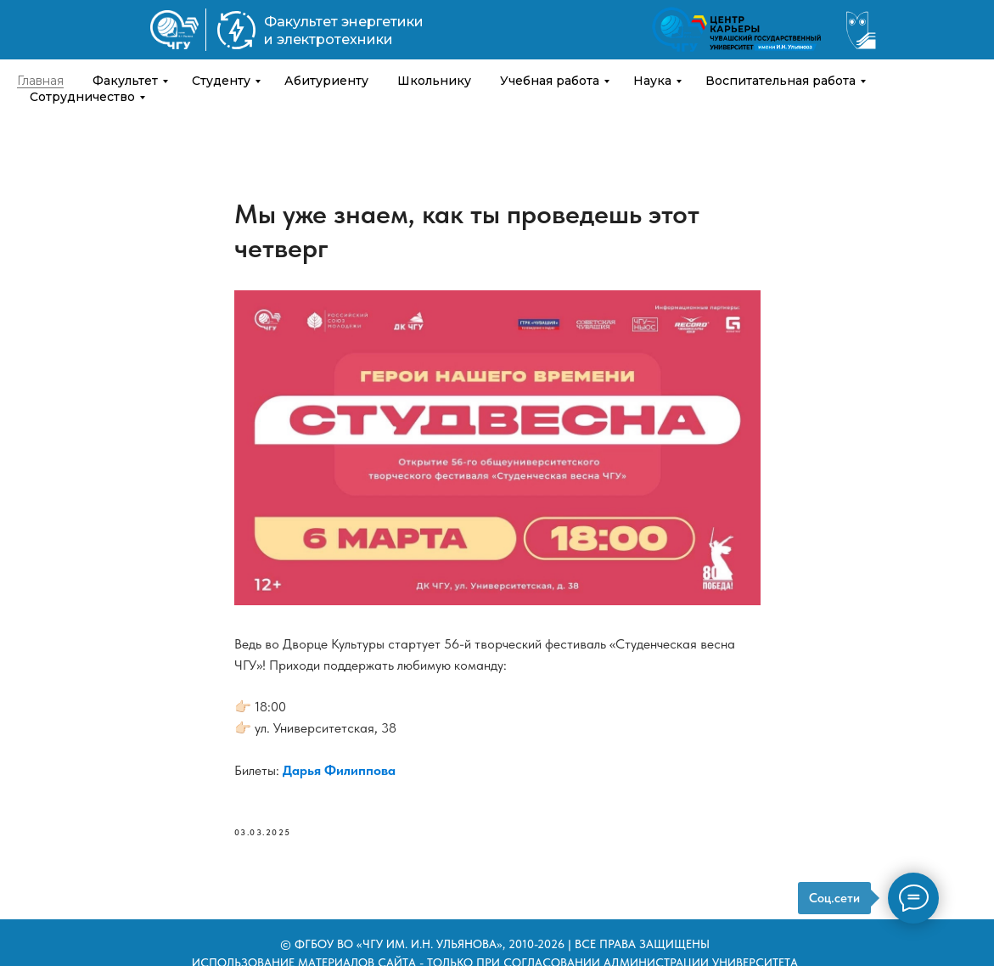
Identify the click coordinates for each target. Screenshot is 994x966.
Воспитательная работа (780, 80)
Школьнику (434, 80)
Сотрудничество (82, 96)
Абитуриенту (326, 80)
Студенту (221, 80)
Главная (40, 80)
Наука (652, 80)
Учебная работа (549, 80)
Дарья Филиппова (339, 770)
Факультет (125, 80)
